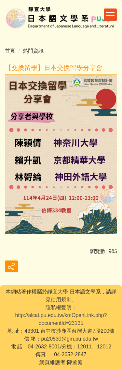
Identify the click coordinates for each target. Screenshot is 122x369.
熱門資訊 (33, 51)
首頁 (10, 51)
